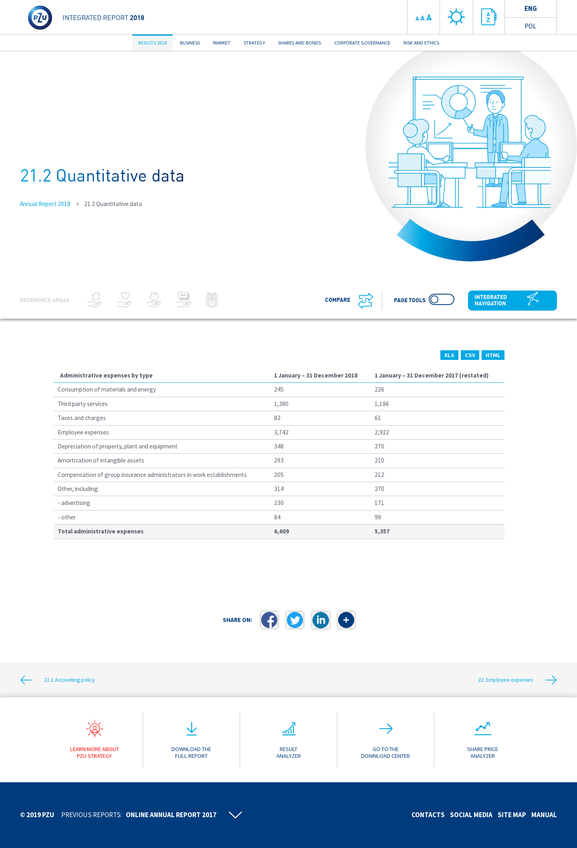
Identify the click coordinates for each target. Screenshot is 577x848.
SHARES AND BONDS (299, 42)
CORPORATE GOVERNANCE (362, 42)
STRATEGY (254, 42)
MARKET (221, 42)
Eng (531, 8)
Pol (530, 26)
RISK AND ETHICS (421, 42)
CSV (470, 355)
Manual (544, 814)
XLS (449, 355)
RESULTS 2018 (152, 42)
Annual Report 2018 (45, 204)
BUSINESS (190, 42)
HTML (493, 355)
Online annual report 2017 (171, 814)
